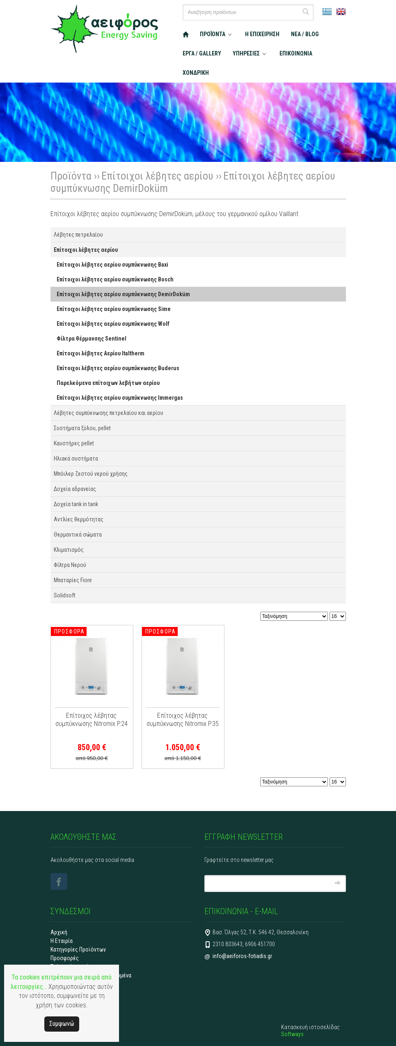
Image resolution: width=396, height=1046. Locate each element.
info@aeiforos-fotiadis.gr (242, 956)
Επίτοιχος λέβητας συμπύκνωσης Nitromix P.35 (182, 720)
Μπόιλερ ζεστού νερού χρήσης (91, 473)
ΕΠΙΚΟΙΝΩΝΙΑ (295, 53)
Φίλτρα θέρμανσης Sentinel (91, 338)
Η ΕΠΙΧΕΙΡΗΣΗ (262, 34)
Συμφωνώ (61, 1024)
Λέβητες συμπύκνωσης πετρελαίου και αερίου (108, 413)
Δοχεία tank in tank (76, 504)
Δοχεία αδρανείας (75, 489)
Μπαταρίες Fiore (73, 580)
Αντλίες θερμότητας (78, 519)
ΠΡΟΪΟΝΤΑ (212, 34)
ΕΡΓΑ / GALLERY (202, 53)
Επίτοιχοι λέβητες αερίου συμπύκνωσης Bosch (115, 279)
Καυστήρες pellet (74, 443)
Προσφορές (64, 958)
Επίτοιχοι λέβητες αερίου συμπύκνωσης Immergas (120, 397)
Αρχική (58, 932)
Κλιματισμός (69, 549)
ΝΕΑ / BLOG (305, 34)
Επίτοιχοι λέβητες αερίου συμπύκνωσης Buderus (118, 368)
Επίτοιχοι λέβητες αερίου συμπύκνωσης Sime (114, 309)
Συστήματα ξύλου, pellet (82, 428)
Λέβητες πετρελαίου (78, 234)
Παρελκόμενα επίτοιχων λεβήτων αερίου (108, 383)
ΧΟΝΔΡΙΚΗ (196, 72)
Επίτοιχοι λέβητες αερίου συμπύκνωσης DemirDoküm (123, 294)
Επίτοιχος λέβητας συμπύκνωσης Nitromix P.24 (91, 720)
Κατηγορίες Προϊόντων (78, 949)
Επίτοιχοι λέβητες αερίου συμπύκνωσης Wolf (113, 323)
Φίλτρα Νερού (70, 565)
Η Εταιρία (61, 941)
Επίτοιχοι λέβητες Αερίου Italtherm (100, 353)
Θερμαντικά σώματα (78, 534)
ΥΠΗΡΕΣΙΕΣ (246, 53)
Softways (292, 1034)
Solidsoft (65, 595)
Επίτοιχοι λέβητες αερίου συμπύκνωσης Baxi (112, 264)
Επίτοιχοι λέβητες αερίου (157, 176)
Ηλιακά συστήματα (76, 458)
